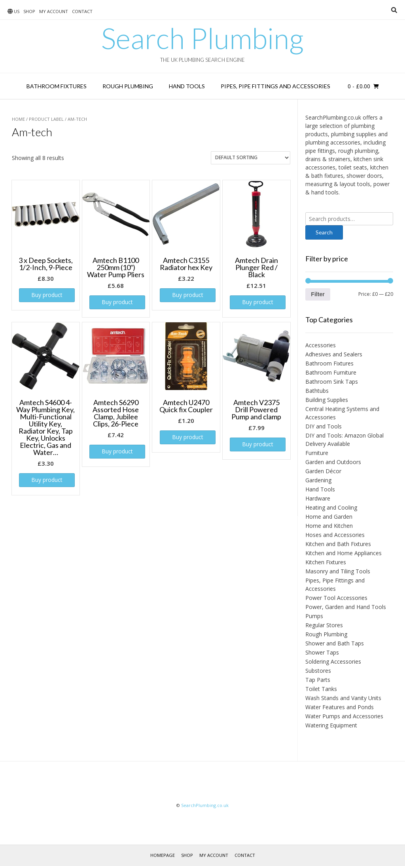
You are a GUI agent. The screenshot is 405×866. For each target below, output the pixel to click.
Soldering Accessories (333, 661)
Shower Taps (322, 652)
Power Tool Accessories (336, 597)
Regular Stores (324, 625)
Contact (82, 11)
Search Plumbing (202, 38)
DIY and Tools (323, 426)
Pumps (314, 616)
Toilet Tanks (321, 689)
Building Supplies (326, 399)
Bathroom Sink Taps (331, 381)
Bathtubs (317, 390)
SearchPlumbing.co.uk (205, 805)
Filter (317, 294)
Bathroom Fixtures (56, 86)
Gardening (318, 480)
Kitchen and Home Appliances (343, 553)
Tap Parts (317, 679)
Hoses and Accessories (335, 535)
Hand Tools (187, 86)
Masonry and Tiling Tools (337, 571)
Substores (318, 670)
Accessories (320, 345)
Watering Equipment (331, 725)
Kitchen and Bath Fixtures (338, 544)
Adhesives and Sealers (333, 354)
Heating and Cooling (331, 507)
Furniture (316, 453)
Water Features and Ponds (339, 707)
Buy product (46, 295)
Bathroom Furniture (330, 372)
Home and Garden (328, 516)
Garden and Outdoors (333, 462)
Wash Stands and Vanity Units (343, 698)
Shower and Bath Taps (334, 643)
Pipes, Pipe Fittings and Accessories (275, 86)
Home (18, 119)
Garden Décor (323, 471)
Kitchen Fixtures (325, 562)
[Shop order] (250, 157)
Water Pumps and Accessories (344, 716)
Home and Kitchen (329, 525)
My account (53, 11)
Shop (29, 11)
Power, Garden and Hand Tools (345, 607)
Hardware (317, 498)
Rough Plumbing (127, 86)
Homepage (162, 855)
